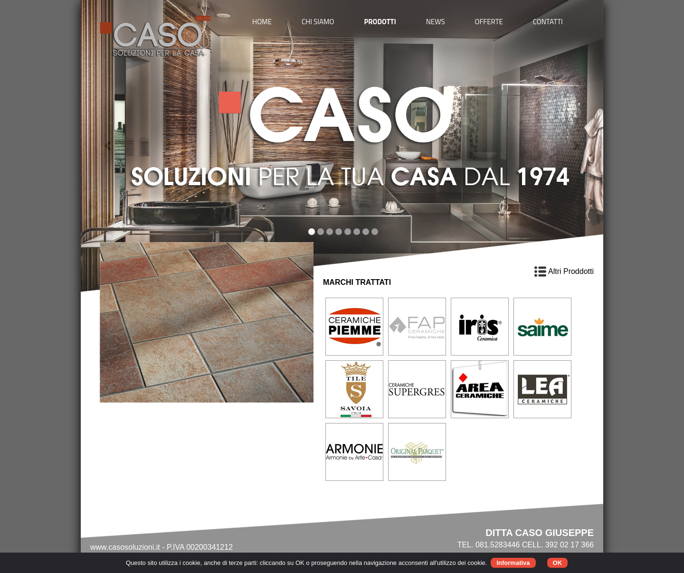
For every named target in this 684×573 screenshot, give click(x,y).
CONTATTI (548, 21)
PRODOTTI (380, 21)
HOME (262, 21)
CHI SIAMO (318, 21)
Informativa (513, 562)
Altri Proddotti (564, 271)
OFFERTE (489, 21)
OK (557, 562)
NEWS (435, 21)
